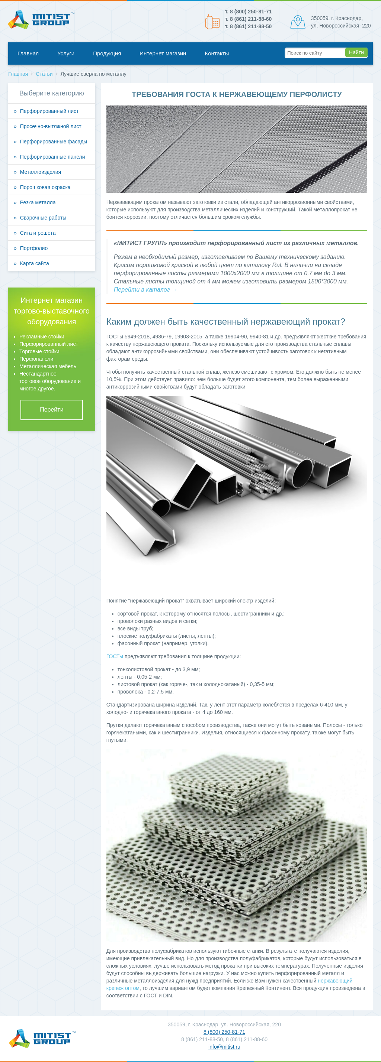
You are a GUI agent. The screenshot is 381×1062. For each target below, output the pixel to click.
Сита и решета (38, 233)
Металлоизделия (40, 172)
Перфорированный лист (49, 111)
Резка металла (38, 202)
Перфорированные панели (52, 157)
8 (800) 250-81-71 (224, 1032)
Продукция (107, 53)
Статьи (44, 74)
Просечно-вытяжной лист (50, 126)
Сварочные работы (43, 218)
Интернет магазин (163, 53)
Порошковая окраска (45, 187)
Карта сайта (34, 263)
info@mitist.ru (224, 1047)
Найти (356, 52)
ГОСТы (114, 656)
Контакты (217, 53)
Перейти (51, 409)
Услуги (65, 53)
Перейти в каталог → (145, 289)
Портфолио (34, 248)
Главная (28, 53)
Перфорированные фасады (53, 141)
